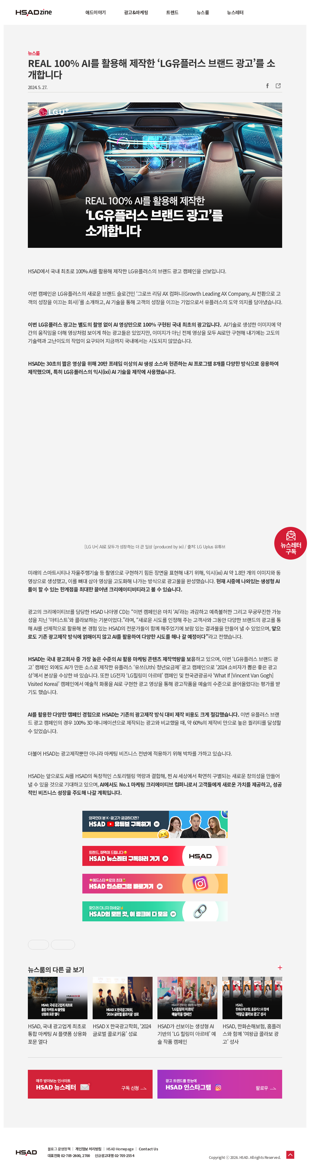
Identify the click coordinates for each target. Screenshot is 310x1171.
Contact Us (148, 1149)
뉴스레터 (235, 12)
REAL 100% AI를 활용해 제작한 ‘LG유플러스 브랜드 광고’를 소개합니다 (151, 68)
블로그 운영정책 (59, 1149)
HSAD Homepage (120, 1149)
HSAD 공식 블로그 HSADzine (34, 12)
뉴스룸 (203, 12)
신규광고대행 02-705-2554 (114, 1155)
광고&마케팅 (136, 12)
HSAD (26, 1148)
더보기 (279, 968)
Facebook (267, 85)
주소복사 (277, 85)
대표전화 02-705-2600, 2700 (69, 1155)
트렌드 (172, 12)
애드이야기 (95, 12)
